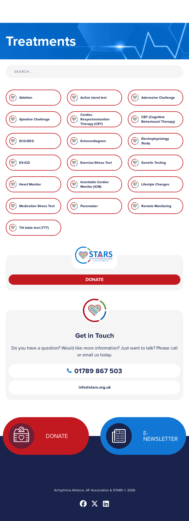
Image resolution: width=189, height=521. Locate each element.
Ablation (25, 97)
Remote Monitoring (156, 206)
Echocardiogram (93, 141)
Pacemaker (89, 206)
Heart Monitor (30, 184)
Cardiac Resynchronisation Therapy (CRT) (95, 119)
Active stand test (93, 97)
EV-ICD (24, 162)
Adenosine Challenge (158, 97)
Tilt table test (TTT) (34, 227)
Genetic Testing (153, 162)
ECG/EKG (26, 141)
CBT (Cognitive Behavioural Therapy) (158, 119)
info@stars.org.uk (95, 387)
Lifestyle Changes (155, 184)
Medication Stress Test (37, 206)
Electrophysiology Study (155, 141)
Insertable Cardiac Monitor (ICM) (94, 184)
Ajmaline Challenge (34, 119)
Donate (94, 279)
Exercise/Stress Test (96, 162)
